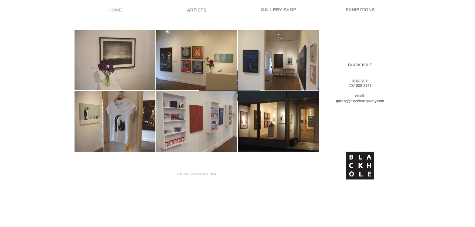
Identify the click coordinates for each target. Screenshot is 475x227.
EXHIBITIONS (360, 9)
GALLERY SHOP (278, 9)
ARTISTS (196, 9)
